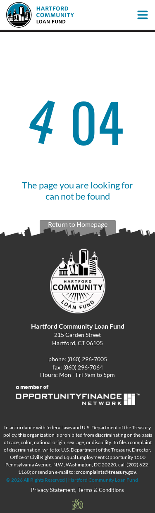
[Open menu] (142, 15)
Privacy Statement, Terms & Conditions (77, 490)
